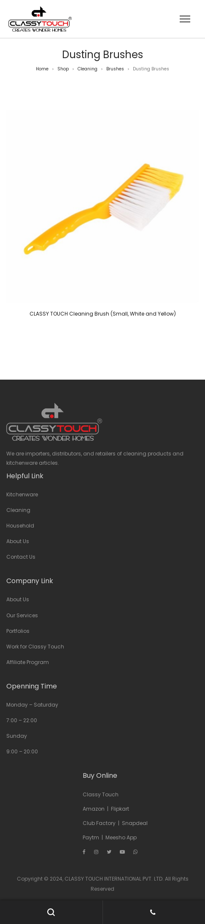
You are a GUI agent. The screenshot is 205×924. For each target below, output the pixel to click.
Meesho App (121, 837)
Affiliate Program (27, 662)
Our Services (22, 615)
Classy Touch (101, 794)
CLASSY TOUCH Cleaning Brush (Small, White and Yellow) (103, 313)
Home (42, 69)
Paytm (91, 837)
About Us (17, 541)
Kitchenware (22, 494)
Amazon (94, 808)
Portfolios (18, 631)
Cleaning (87, 69)
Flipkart (120, 808)
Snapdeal (135, 823)
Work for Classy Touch (35, 646)
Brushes (115, 69)
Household (20, 525)
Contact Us (20, 556)
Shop (63, 69)
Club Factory (99, 823)
